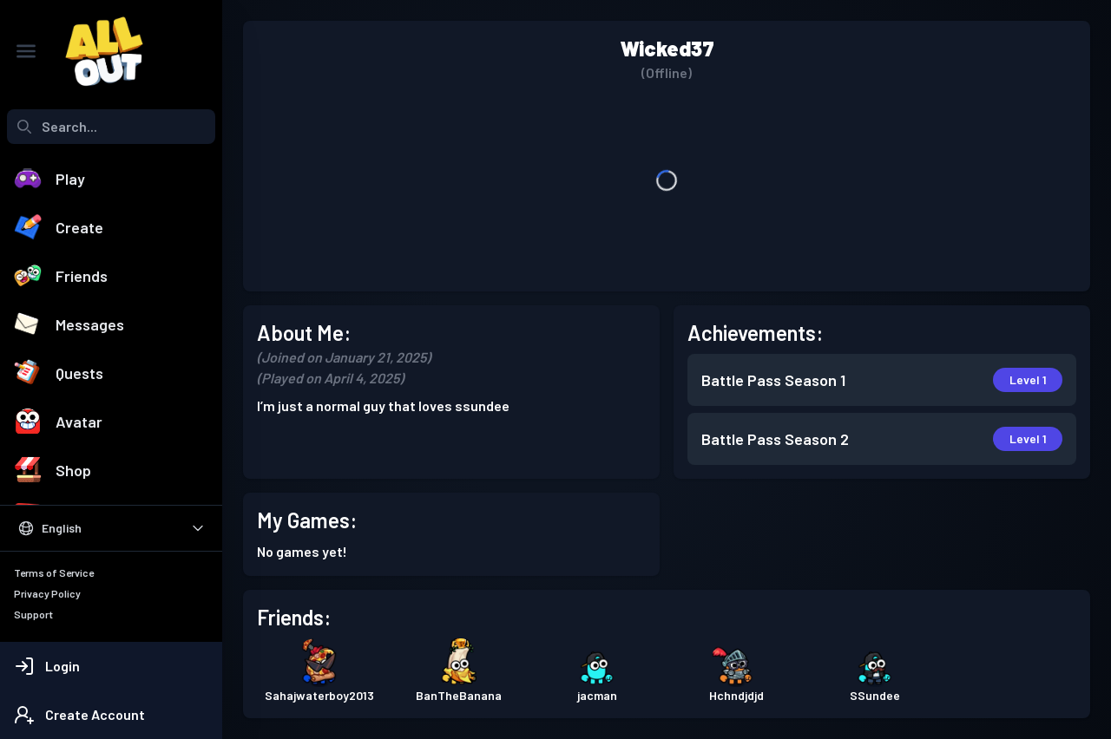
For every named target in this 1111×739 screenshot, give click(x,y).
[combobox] (111, 126)
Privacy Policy (47, 593)
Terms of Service (54, 572)
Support (33, 614)
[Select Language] (111, 528)
